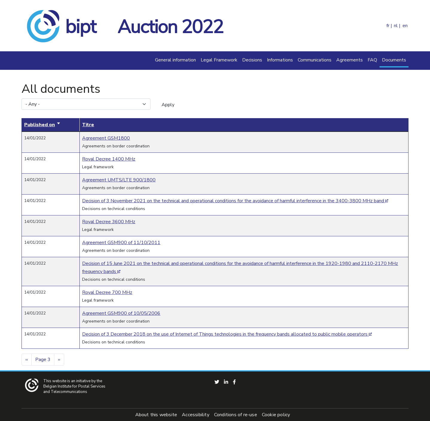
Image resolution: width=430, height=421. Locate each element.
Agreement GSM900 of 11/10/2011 (121, 242)
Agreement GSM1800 (106, 138)
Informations (280, 60)
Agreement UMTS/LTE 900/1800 (119, 180)
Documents (394, 60)
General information (175, 60)
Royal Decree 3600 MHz (108, 221)
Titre (88, 124)
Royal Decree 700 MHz (107, 292)
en (405, 25)
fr (387, 25)
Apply (168, 104)
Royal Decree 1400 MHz (108, 159)
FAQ (372, 60)
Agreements (349, 60)
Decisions (252, 60)
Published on (42, 124)
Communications (314, 60)
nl (396, 25)
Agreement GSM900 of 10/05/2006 (121, 313)
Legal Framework (219, 60)
